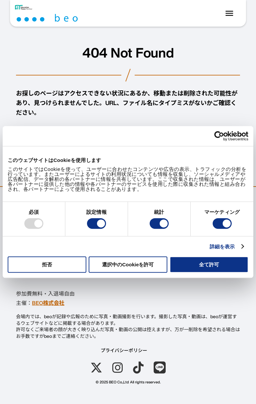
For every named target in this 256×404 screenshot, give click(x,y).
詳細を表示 (222, 246)
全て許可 (209, 264)
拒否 (47, 264)
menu (229, 13)
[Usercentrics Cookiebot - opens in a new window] (219, 136)
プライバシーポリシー (124, 350)
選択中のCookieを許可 (128, 264)
